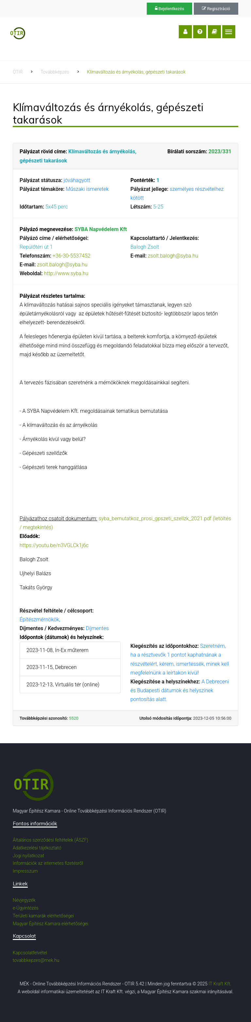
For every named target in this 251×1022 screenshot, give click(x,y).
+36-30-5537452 (72, 256)
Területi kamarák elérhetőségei (43, 915)
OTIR (18, 72)
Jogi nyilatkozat (28, 855)
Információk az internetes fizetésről (48, 863)
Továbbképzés (55, 72)
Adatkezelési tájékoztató (37, 847)
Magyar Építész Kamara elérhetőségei (50, 923)
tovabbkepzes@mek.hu (36, 960)
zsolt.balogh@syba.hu (62, 264)
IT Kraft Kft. (220, 983)
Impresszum (25, 871)
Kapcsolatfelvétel (30, 952)
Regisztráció (216, 8)
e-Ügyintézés (26, 908)
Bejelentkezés (169, 8)
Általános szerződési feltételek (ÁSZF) (50, 840)
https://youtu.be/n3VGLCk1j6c (54, 545)
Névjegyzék (24, 900)
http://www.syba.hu (66, 273)
